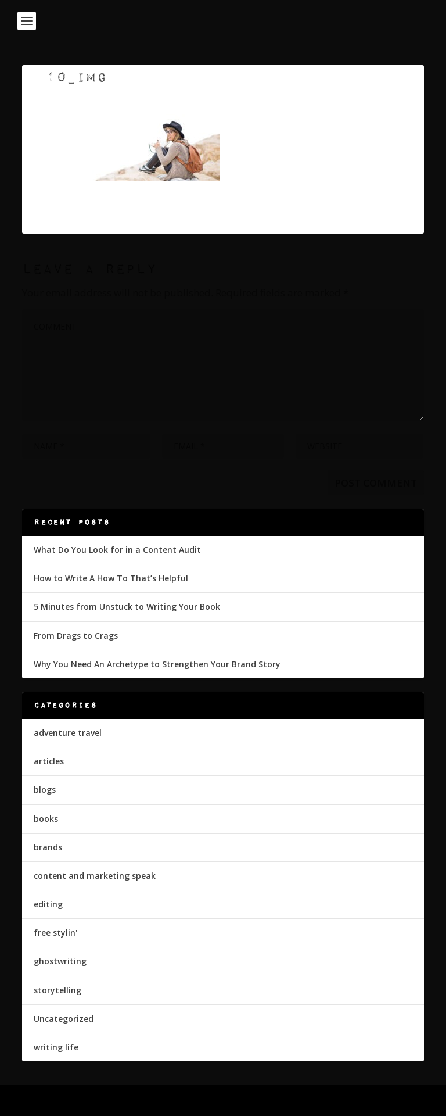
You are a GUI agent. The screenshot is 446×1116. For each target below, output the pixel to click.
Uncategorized (63, 1018)
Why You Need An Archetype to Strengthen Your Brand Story (157, 664)
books (46, 818)
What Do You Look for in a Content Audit (117, 549)
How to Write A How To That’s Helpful (111, 578)
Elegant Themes (198, 1100)
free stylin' (55, 932)
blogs (45, 789)
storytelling (57, 990)
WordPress (307, 1100)
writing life (56, 1047)
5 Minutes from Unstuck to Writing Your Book (127, 606)
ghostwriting (60, 961)
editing (48, 904)
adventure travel (68, 732)
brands (48, 847)
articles (49, 761)
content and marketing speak (95, 875)
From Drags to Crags (76, 635)
